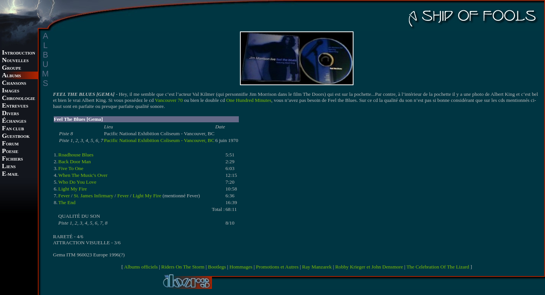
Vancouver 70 (169, 100)
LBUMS (11, 76)
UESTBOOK (16, 136)
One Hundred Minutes (248, 100)
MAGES (10, 91)
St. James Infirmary (94, 195)
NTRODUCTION (18, 53)
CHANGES (14, 121)
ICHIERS (12, 159)
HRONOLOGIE (18, 99)
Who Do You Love (77, 182)
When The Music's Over (82, 175)
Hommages (240, 267)
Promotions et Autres (277, 267)
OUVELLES (15, 61)
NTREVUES (15, 106)
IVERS (10, 114)
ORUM (10, 144)
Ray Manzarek (317, 267)
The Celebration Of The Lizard (437, 267)
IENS (9, 167)
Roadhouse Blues (75, 155)
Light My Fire (72, 189)
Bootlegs (217, 267)
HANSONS (14, 83)
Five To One (70, 168)
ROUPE (11, 68)
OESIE (10, 152)
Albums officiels (141, 267)
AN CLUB (13, 129)
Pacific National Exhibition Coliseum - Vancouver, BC (159, 140)
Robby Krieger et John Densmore (369, 267)
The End (67, 202)
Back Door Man (74, 161)
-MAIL (10, 174)
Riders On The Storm (182, 267)
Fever (64, 195)
